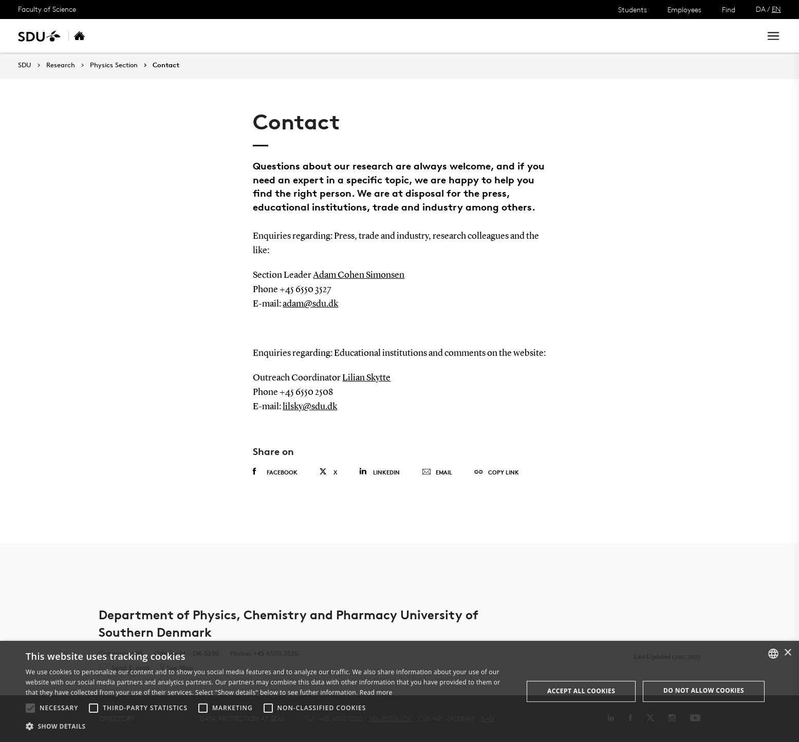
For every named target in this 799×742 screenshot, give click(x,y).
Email (437, 472)
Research (60, 65)
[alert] (399, 691)
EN (776, 9)
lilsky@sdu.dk (310, 406)
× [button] (787, 653)
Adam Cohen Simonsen (358, 275)
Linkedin (379, 471)
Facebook (275, 472)
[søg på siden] (661, 36)
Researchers (225, 36)
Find (728, 9)
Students (632, 9)
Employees (684, 9)
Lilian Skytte (366, 378)
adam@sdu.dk (310, 304)
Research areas (159, 36)
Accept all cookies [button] (581, 691)
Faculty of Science (47, 9)
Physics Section (114, 65)
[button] (30, 708)
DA (761, 9)
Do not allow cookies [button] (703, 690)
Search (733, 36)
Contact (322, 36)
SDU (24, 65)
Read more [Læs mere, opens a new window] (376, 692)
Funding (277, 36)
